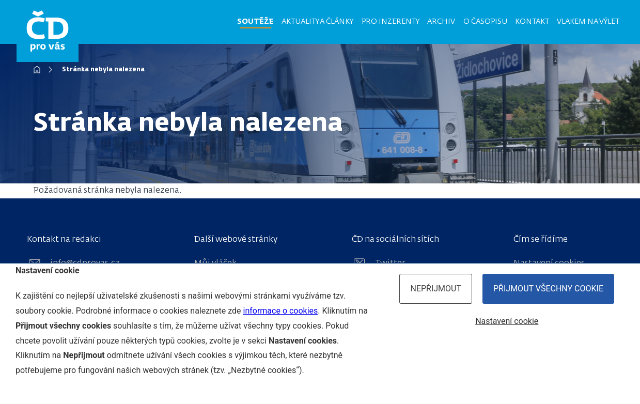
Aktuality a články (317, 21)
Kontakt (532, 21)
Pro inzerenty (390, 21)
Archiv (441, 21)
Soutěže (255, 21)
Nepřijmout (435, 288)
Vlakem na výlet (588, 21)
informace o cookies (280, 311)
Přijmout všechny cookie (548, 288)
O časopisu (485, 21)
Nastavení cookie (506, 321)
